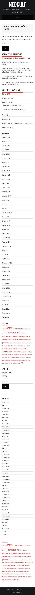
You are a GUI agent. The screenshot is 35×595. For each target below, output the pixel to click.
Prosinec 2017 (6, 192)
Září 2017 (5, 204)
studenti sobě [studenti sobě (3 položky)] (5, 363)
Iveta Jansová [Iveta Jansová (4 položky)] (26, 343)
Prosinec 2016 (6, 242)
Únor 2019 (5, 150)
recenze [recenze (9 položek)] (7, 360)
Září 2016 (5, 254)
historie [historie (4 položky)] (17, 343)
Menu (17, 18)
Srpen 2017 (6, 208)
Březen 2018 (6, 179)
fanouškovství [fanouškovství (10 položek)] (23, 336)
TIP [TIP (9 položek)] (22, 363)
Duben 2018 (6, 175)
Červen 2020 (6, 146)
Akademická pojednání (10, 105)
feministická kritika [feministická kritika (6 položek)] (20, 339)
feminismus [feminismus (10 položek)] (9, 339)
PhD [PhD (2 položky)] (11, 357)
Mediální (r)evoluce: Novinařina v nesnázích (16, 123)
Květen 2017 (6, 221)
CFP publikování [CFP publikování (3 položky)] (26, 328)
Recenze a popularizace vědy (13, 109)
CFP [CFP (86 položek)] (10, 328)
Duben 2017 (6, 225)
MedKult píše (6, 102)
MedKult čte (6, 98)
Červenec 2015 (7, 313)
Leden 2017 (6, 238)
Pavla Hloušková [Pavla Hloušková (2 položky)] (5, 357)
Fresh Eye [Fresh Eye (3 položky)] (28, 339)
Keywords (5, 119)
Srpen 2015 (6, 309)
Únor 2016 (5, 284)
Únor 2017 (5, 233)
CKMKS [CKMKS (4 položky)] (21, 333)
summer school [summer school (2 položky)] (12, 363)
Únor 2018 (5, 183)
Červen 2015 (6, 317)
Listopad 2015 (6, 296)
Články (4, 94)
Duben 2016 (6, 275)
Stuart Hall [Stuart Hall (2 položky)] (27, 360)
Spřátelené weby (7, 372)
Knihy (4, 115)
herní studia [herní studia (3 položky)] (11, 343)
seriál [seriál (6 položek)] (18, 360)
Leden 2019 (6, 154)
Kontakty (4, 376)
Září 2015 (5, 305)
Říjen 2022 (5, 141)
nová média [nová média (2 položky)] (29, 354)
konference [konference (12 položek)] (22, 349)
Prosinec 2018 (6, 158)
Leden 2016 (6, 288)
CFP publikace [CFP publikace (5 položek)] (17, 328)
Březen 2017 (6, 229)
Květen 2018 (6, 171)
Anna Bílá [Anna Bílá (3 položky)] (4, 328)
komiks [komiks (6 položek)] (15, 348)
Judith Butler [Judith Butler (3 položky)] (8, 345)
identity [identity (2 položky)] (20, 343)
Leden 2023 (6, 137)
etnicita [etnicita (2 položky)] (25, 333)
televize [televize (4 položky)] (18, 363)
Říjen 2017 (5, 200)
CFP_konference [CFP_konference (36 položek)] (10, 332)
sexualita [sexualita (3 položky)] (22, 360)
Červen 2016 (6, 267)
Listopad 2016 (6, 246)
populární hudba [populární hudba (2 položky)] (15, 357)
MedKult (17, 5)
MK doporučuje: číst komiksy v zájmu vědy (16, 58)
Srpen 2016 (6, 259)
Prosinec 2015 (6, 292)
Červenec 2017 (7, 213)
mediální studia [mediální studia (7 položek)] (16, 354)
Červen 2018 (6, 166)
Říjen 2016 (5, 250)
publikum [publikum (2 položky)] (29, 357)
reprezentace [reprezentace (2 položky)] (13, 360)
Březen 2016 (6, 280)
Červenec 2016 (7, 263)
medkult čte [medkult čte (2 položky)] (24, 354)
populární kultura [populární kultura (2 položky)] (23, 357)
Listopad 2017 (6, 196)
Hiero (13, 592)
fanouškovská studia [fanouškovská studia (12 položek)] (10, 336)
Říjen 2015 (5, 300)
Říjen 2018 (5, 162)
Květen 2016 (6, 271)
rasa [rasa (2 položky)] (3, 360)
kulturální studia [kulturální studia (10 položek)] (7, 352)
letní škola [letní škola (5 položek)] (17, 352)
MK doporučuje (7, 127)
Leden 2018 (6, 187)
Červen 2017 (6, 217)
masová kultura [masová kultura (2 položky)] (23, 351)
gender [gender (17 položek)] (5, 343)
